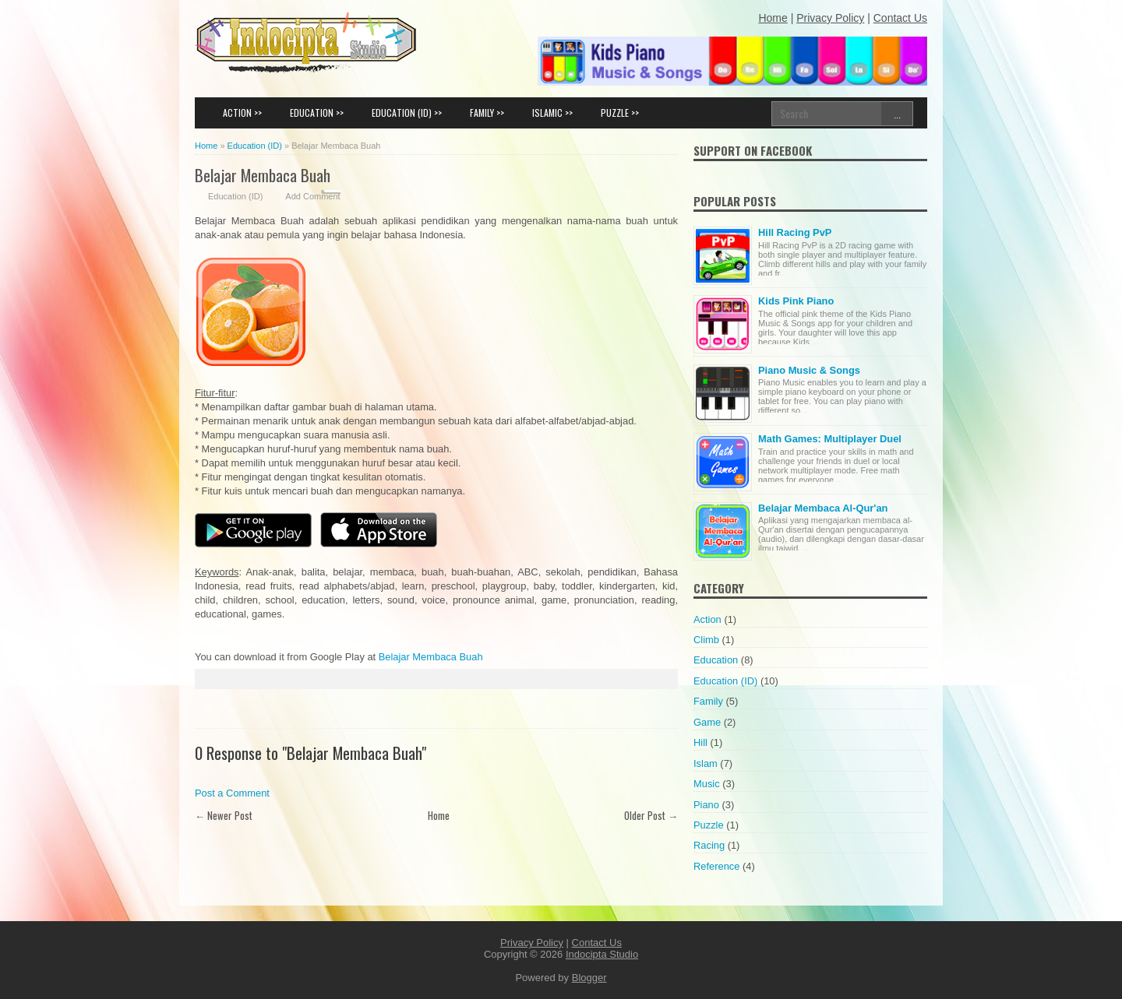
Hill (700, 742)
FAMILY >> (487, 112)
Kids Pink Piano (796, 301)
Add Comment (312, 196)
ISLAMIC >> (552, 112)
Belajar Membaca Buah (262, 175)
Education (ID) (235, 196)
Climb (706, 639)
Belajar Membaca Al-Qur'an (822, 508)
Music (706, 784)
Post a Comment (232, 793)
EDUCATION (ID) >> (407, 112)
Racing (709, 845)
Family (708, 701)
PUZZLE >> (620, 112)
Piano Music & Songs (809, 370)
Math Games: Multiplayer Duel (829, 439)
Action (707, 619)
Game (707, 722)
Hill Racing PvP (794, 232)
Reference (716, 866)
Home (439, 815)
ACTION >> (242, 112)
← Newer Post (223, 815)
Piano (706, 805)
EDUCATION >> (317, 112)
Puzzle (708, 825)
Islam (705, 763)
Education (715, 660)
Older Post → (651, 815)
